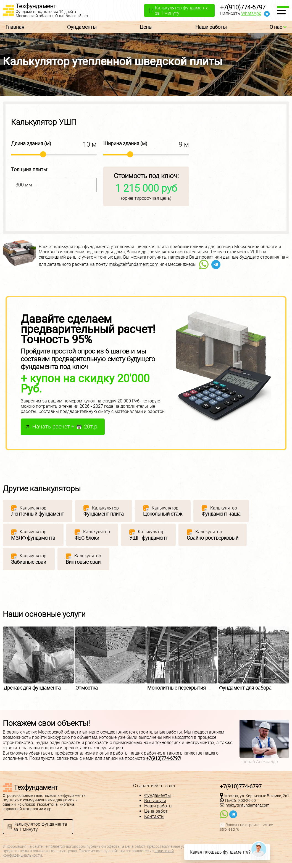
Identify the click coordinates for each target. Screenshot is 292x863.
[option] (39, 659)
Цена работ (156, 811)
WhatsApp (251, 13)
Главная (15, 27)
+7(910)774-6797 (242, 7)
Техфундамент (36, 6)
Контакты (154, 816)
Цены (146, 27)
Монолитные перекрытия (176, 688)
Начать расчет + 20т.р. (65, 426)
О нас (278, 27)
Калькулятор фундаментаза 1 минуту (40, 827)
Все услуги (155, 800)
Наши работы (211, 27)
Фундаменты (82, 27)
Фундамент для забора (245, 688)
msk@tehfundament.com (133, 264)
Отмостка (86, 688)
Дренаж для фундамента (32, 688)
